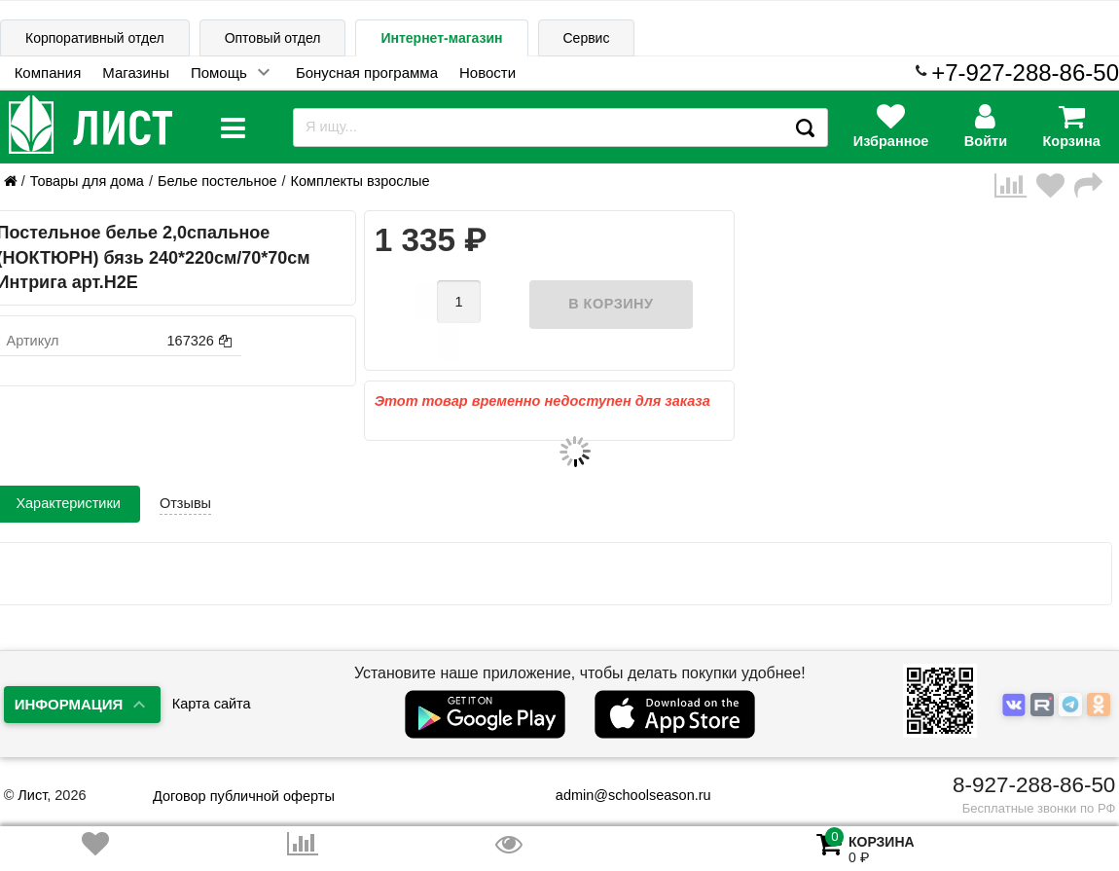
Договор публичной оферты (244, 796)
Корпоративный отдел (94, 38)
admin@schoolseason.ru (621, 795)
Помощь (219, 72)
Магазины (135, 72)
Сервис (586, 38)
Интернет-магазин (441, 38)
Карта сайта (211, 703)
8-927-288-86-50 (1034, 785)
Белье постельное (217, 181)
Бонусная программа (367, 72)
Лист (32, 795)
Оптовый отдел (273, 38)
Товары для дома (87, 181)
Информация (69, 704)
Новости (487, 72)
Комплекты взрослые (360, 181)
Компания (48, 72)
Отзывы (185, 473)
